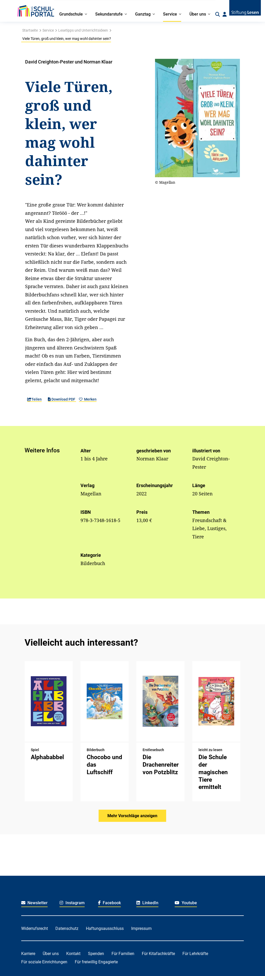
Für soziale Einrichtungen (44, 961)
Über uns (51, 953)
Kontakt (73, 953)
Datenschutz (66, 928)
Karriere (28, 953)
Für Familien (123, 953)
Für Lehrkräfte (195, 953)
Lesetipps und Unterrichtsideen (83, 30)
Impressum (141, 928)
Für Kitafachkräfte (158, 953)
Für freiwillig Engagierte (96, 961)
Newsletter (34, 902)
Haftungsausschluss (105, 928)
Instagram (72, 902)
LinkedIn (147, 902)
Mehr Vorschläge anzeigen (132, 815)
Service (48, 30)
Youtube (186, 902)
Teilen (34, 399)
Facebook (109, 902)
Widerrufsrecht (34, 928)
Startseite (30, 30)
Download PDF (62, 399)
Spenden (96, 953)
